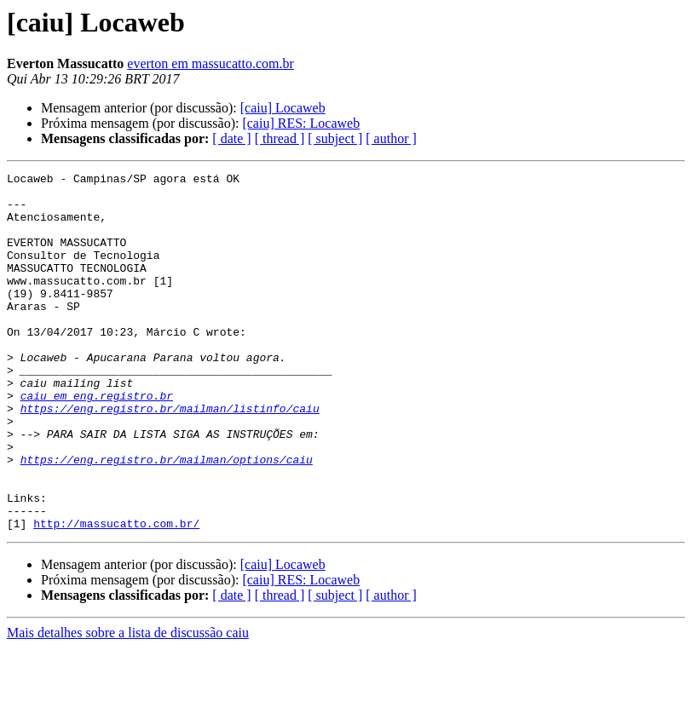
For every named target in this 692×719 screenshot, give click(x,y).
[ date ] (231, 138)
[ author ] (391, 138)
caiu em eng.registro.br (96, 441)
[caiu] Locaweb (283, 108)
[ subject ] (335, 138)
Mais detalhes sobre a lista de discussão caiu (128, 704)
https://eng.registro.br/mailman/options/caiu (166, 518)
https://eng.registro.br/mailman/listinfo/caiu (170, 456)
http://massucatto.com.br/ (116, 594)
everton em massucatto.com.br (210, 63)
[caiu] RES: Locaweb (301, 123)
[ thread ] (280, 138)
